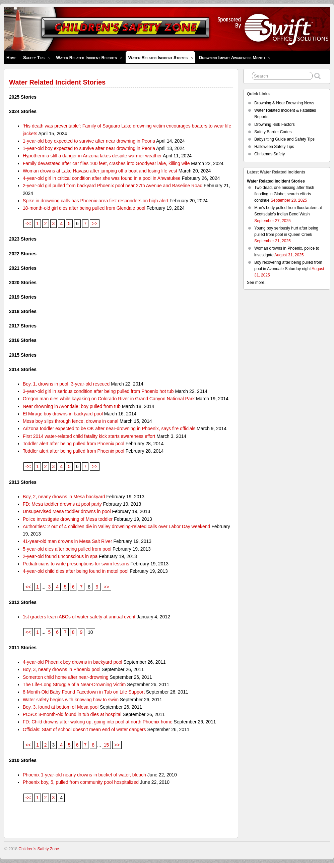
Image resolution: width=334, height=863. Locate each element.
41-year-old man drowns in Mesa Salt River (67, 541)
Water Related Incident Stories (160, 59)
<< (28, 223)
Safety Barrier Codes (272, 132)
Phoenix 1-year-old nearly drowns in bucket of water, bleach (84, 774)
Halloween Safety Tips (274, 146)
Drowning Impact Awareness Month (234, 59)
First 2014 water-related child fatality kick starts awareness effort (89, 436)
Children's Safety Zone (38, 849)
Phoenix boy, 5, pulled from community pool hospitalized (81, 782)
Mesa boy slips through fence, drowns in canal (70, 421)
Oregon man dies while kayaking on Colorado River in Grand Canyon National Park (109, 398)
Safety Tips (36, 59)
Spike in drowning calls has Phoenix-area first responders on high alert (95, 200)
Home (11, 57)
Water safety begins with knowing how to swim (71, 699)
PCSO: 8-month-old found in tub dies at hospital (72, 714)
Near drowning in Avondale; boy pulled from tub (72, 406)
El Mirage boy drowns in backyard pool (63, 413)
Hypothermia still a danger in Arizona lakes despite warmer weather (92, 155)
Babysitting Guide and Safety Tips (284, 139)
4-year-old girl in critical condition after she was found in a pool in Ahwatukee (102, 178)
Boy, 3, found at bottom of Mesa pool (60, 707)
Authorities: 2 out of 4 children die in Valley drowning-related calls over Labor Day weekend (116, 526)
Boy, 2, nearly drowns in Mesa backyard (64, 496)
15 (106, 745)
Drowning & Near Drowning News (284, 103)
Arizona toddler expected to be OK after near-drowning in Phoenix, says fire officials (109, 428)
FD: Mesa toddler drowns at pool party (62, 504)
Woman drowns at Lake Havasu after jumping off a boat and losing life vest (100, 170)
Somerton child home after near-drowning (66, 677)
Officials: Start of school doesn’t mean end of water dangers (84, 729)
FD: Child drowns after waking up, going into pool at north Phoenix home (98, 721)
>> (94, 223)
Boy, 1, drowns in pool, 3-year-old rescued (66, 384)
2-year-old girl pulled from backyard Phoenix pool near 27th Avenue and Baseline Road (112, 185)
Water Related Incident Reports (89, 59)
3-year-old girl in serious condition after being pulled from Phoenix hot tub (98, 391)
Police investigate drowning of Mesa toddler (68, 519)
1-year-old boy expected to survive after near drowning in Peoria (89, 141)
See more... (257, 282)
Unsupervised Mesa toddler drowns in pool (67, 511)
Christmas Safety (269, 154)
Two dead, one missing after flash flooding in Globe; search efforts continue (284, 194)
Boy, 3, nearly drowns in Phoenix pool (62, 669)
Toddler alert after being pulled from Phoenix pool (73, 443)
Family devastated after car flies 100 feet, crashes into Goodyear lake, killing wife (106, 163)
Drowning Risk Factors (274, 124)
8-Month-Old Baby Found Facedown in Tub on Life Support (84, 692)
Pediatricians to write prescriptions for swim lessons (76, 563)
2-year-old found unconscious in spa (60, 556)
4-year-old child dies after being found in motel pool (75, 571)
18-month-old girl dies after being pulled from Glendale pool (84, 208)
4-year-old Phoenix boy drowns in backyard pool (72, 662)
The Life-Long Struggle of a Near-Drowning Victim (74, 684)
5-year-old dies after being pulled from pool (67, 549)
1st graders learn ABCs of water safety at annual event (79, 616)
